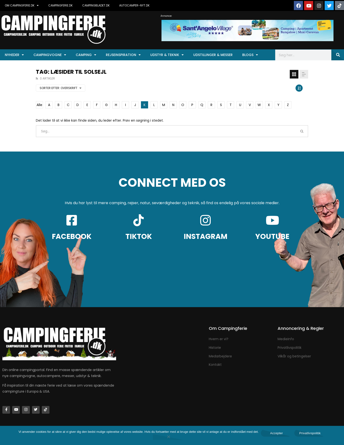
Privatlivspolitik (310, 433)
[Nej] (168, 437)
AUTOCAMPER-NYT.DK (134, 5)
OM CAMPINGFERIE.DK (22, 5)
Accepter (276, 433)
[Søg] (337, 55)
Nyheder (14, 55)
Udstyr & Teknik (167, 55)
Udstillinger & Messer (213, 54)
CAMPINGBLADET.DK (96, 5)
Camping (86, 55)
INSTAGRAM (205, 236)
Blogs (250, 55)
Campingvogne (49, 55)
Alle (39, 104)
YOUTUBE (272, 236)
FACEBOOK (71, 236)
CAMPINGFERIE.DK (60, 5)
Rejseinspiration (123, 55)
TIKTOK (138, 236)
